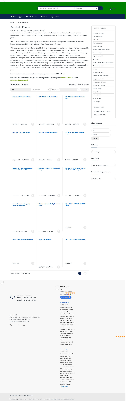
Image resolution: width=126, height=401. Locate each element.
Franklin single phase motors (101, 49)
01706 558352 (66, 78)
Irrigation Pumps (98, 56)
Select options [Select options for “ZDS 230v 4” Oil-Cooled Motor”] (58, 159)
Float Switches (97, 46)
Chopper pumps (97, 36)
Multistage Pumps (98, 72)
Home (12, 22)
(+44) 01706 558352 (26, 297)
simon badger (64, 349)
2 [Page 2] (83, 273)
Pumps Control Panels (99, 82)
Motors (95, 69)
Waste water (96, 95)
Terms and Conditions (67, 399)
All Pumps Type (16, 17)
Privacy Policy (55, 399)
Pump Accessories (98, 79)
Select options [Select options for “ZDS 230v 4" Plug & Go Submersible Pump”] (58, 195)
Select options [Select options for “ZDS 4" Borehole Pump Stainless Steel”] (85, 124)
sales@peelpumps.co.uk (19, 80)
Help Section (54, 17)
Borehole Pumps (99, 107)
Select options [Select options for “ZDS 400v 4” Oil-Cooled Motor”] (58, 124)
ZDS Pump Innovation (25, 60)
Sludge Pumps (97, 91)
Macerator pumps (98, 66)
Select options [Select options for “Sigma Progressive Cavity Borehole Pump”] (58, 231)
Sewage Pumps (97, 88)
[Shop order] (40, 89)
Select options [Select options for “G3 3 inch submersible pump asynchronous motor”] (32, 231)
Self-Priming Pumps (99, 85)
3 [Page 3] (86, 273)
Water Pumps (97, 98)
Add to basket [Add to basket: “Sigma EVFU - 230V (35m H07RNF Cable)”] (85, 227)
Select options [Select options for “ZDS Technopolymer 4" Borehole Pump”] (85, 159)
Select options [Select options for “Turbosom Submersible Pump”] (32, 124)
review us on (65, 297)
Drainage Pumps (98, 43)
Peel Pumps (64, 286)
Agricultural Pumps (98, 33)
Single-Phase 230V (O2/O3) (102, 111)
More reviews (64, 386)
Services (44, 17)
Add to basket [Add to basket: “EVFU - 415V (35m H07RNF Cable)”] (32, 263)
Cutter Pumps (97, 39)
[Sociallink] (11, 325)
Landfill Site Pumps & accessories (103, 62)
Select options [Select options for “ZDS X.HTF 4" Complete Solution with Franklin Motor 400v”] (32, 195)
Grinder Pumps (97, 52)
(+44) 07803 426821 (26, 300)
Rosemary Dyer (64, 302)
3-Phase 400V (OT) (99, 114)
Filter (95, 138)
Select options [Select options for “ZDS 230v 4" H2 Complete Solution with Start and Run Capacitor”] (85, 195)
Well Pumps (96, 101)
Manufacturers (31, 17)
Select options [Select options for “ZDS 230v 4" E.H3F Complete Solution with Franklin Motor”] (32, 159)
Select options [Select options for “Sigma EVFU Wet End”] (58, 267)
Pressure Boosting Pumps (100, 75)
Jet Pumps (96, 59)
